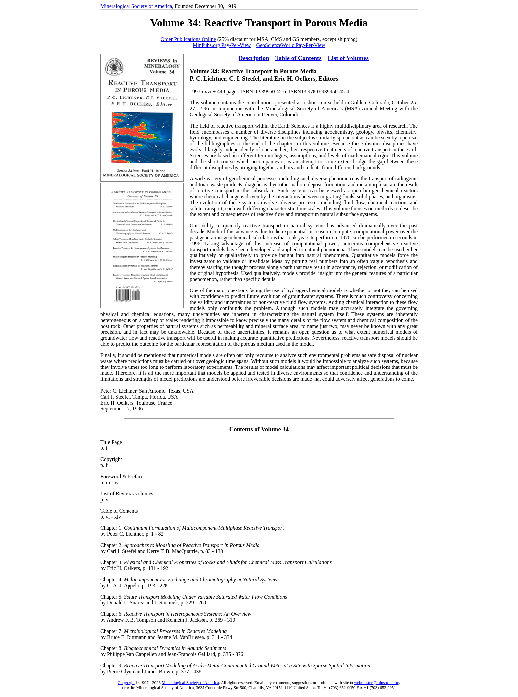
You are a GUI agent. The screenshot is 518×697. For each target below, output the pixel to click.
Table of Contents (298, 58)
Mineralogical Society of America (136, 6)
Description (254, 58)
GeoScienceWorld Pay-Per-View (290, 45)
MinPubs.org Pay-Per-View (222, 45)
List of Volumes (348, 58)
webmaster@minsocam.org (377, 682)
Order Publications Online (188, 39)
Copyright (126, 682)
